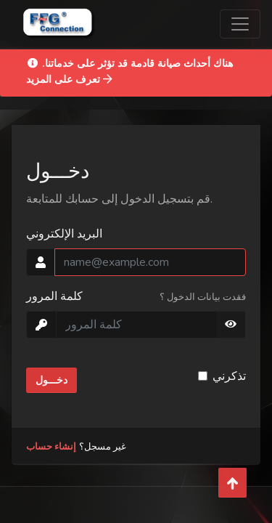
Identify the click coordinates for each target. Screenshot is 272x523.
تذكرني (229, 376)
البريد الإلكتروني (64, 234)
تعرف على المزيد (69, 79)
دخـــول (51, 380)
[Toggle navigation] (240, 23)
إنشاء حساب (51, 446)
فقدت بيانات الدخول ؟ (203, 297)
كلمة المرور (54, 296)
